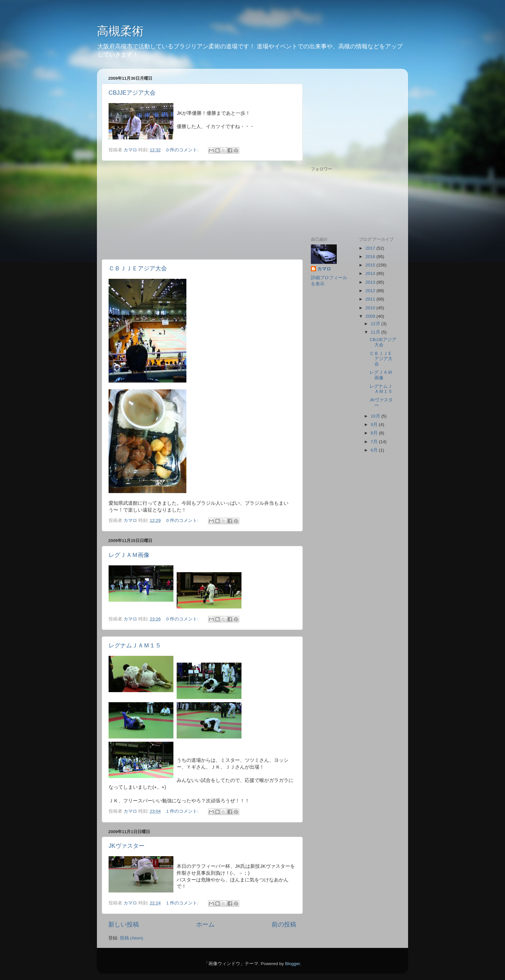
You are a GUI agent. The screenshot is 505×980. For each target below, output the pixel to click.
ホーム (205, 924)
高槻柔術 (120, 31)
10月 (376, 416)
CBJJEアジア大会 (132, 92)
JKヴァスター (127, 846)
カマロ (324, 268)
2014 (370, 273)
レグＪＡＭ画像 (129, 555)
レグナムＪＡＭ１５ (135, 645)
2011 (370, 299)
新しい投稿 (123, 924)
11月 (376, 332)
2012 (370, 290)
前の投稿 (284, 924)
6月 (375, 450)
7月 (375, 441)
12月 (376, 323)
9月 (375, 424)
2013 (370, 282)
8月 (375, 433)
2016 (370, 256)
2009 (370, 316)
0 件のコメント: (183, 150)
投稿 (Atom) (131, 938)
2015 (370, 265)
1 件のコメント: (183, 811)
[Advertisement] (202, 210)
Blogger (292, 963)
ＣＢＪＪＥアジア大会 (138, 268)
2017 (370, 248)
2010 (370, 307)
